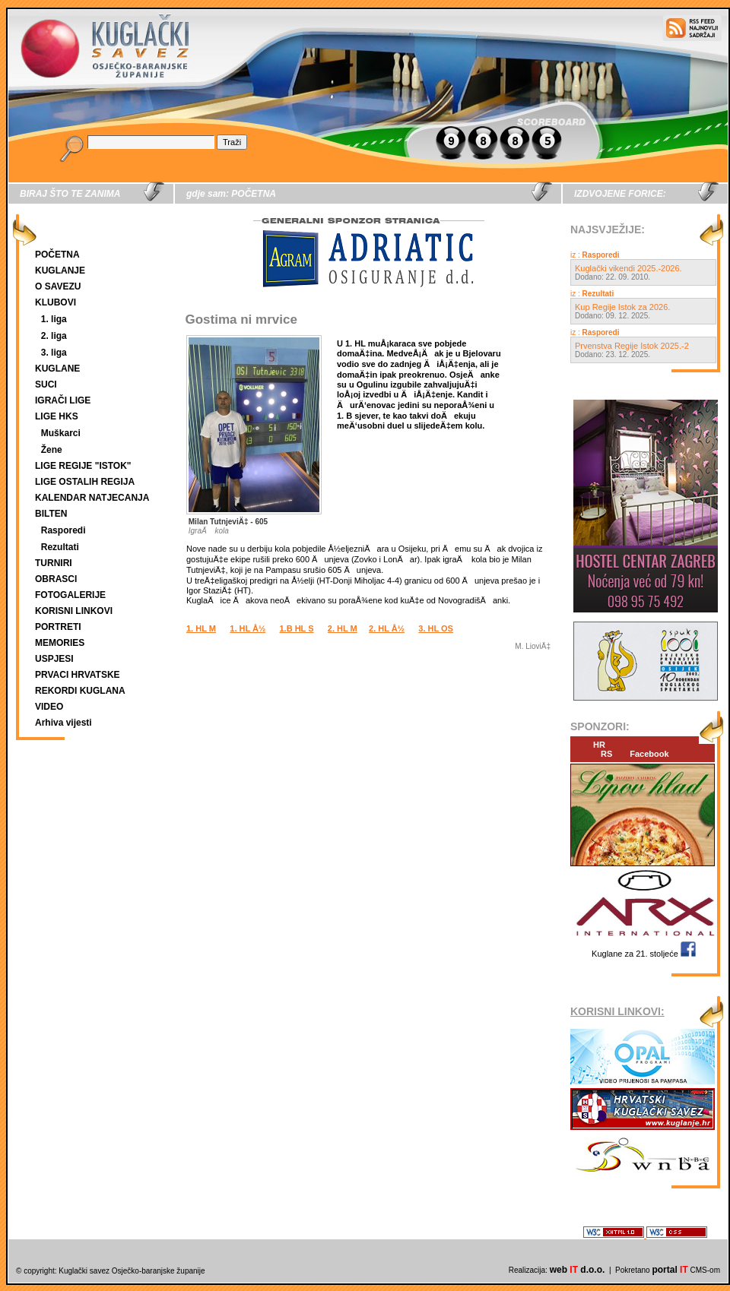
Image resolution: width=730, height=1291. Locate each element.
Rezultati (60, 547)
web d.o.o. (577, 1269)
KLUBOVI (55, 302)
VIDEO (49, 706)
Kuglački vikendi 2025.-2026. (628, 268)
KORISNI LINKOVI (74, 611)
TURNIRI (53, 563)
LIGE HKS (56, 416)
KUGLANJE (60, 270)
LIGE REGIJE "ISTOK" (83, 465)
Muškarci (61, 433)
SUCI (46, 384)
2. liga (54, 336)
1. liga (54, 319)
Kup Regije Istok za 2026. (622, 307)
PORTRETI (58, 627)
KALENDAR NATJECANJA (92, 497)
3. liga (54, 352)
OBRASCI (56, 579)
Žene (51, 450)
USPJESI (54, 658)
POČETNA (57, 254)
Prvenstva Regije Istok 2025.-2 (632, 345)
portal (669, 1269)
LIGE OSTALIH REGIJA (85, 481)
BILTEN (51, 513)
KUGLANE (57, 368)
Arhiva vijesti (63, 722)
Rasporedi (63, 530)
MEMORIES (59, 643)
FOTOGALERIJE (70, 595)
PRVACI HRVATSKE (77, 674)
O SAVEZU (58, 286)
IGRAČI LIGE (62, 400)
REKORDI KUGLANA (80, 690)
